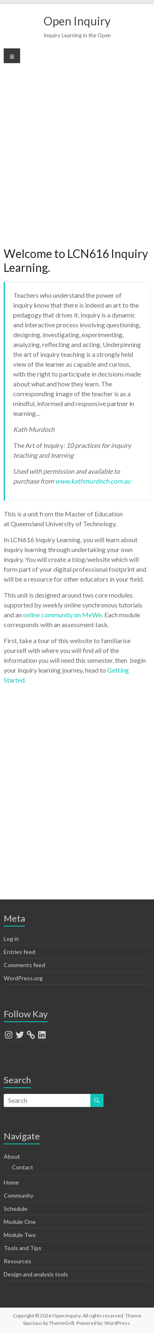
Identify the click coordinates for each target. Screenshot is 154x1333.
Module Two (20, 1234)
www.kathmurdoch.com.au (93, 481)
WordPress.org (23, 978)
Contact (22, 1167)
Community (18, 1195)
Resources (17, 1261)
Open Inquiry (77, 21)
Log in (11, 938)
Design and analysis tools (36, 1274)
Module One (20, 1221)
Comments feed (24, 964)
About (12, 1156)
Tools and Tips (22, 1247)
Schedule (16, 1208)
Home (11, 1182)
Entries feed (19, 951)
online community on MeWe (62, 615)
